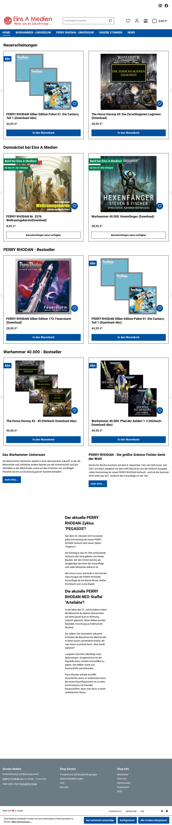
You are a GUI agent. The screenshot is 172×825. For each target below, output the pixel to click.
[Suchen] (110, 20)
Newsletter (122, 774)
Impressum (123, 787)
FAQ (62, 783)
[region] (86, 90)
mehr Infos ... (12, 479)
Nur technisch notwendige (100, 820)
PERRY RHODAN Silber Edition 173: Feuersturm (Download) (38, 320)
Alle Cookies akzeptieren (153, 820)
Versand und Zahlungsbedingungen (78, 774)
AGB (119, 791)
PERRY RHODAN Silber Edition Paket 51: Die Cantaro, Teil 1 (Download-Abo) (42, 116)
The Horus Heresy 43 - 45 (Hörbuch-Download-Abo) (41, 421)
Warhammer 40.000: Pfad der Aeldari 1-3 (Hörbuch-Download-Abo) (126, 422)
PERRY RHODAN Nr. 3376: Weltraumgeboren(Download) (26, 218)
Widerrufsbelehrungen (71, 778)
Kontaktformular (28, 784)
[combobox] (84, 20)
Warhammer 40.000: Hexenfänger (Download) (122, 216)
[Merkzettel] (128, 21)
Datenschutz (123, 783)
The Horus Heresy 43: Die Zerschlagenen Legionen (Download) (126, 116)
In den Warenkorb (43, 132)
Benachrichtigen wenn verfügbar (43, 235)
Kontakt (64, 787)
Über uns (121, 778)
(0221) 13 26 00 (11, 779)
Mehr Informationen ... (22, 822)
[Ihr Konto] (137, 21)
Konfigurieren (127, 820)
